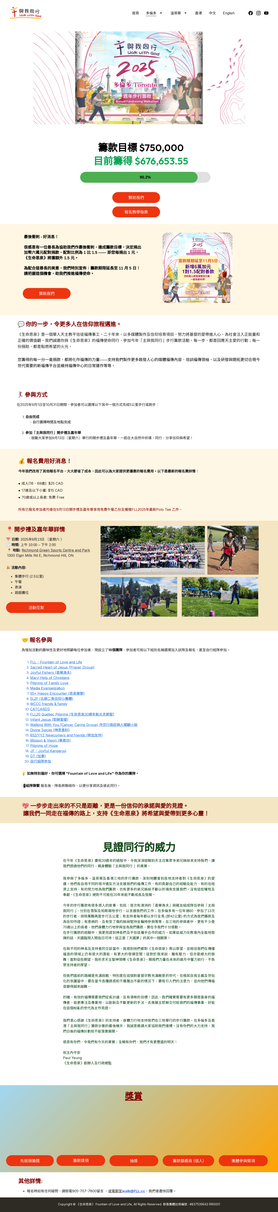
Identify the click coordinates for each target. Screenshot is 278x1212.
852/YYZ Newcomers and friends (57, 759)
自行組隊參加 (40, 785)
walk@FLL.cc (133, 1193)
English (229, 13)
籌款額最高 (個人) (188, 1162)
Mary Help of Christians (50, 702)
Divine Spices (41, 754)
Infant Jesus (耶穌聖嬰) (49, 743)
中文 (212, 13)
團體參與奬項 (243, 1162)
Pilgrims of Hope (44, 769)
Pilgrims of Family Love (49, 707)
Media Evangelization (47, 712)
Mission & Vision (43, 764)
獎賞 (133, 1097)
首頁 (135, 13)
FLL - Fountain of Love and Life (56, 686)
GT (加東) (38, 780)
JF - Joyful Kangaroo (48, 775)
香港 (198, 13)
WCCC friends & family (48, 728)
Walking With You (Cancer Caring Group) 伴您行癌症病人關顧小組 (83, 749)
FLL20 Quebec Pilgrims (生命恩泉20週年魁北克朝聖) (72, 738)
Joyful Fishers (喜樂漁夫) (50, 696)
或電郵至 (115, 1193)
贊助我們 (136, 199)
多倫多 (151, 13)
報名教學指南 (136, 213)
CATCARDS (40, 733)
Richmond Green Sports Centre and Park (56, 562)
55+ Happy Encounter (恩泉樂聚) (57, 717)
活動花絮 (36, 609)
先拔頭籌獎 (30, 1162)
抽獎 (134, 1162)
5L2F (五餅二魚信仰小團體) (51, 722)
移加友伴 (94, 759)
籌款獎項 (81, 1162)
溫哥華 (175, 13)
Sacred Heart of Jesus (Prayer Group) (62, 691)
